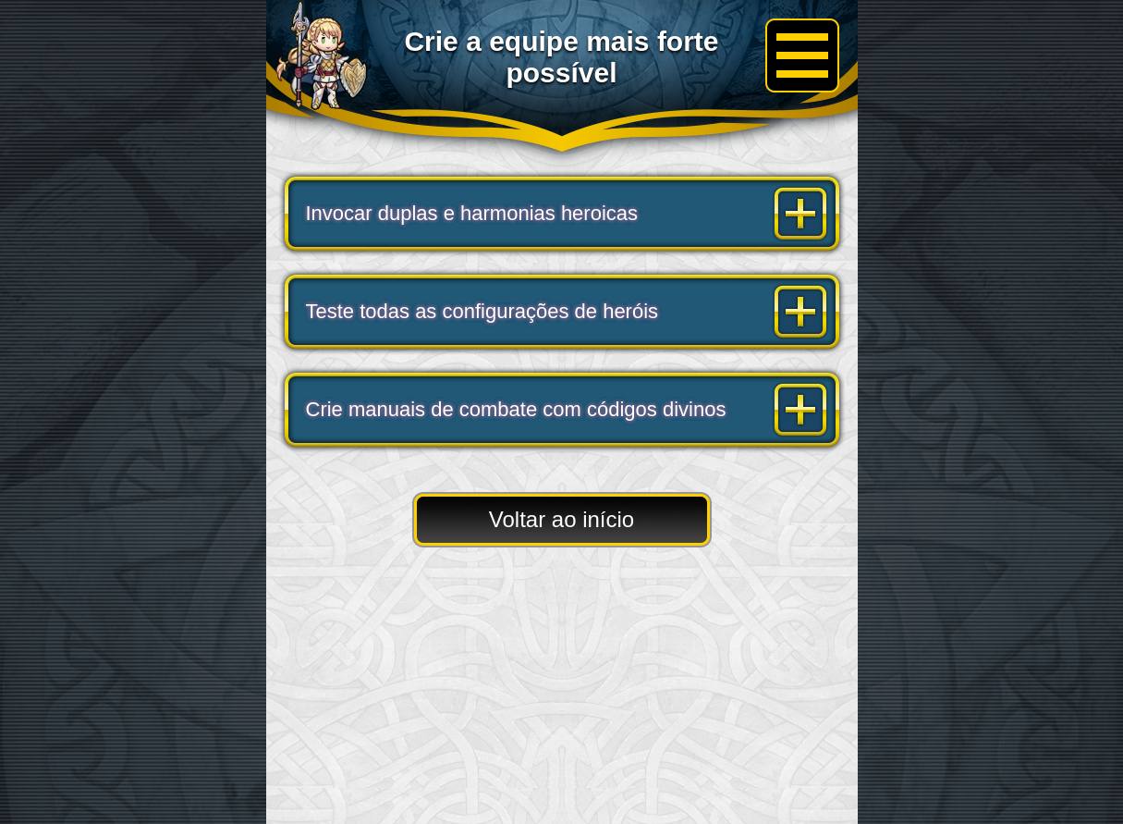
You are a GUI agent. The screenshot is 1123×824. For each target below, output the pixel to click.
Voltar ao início (561, 519)
